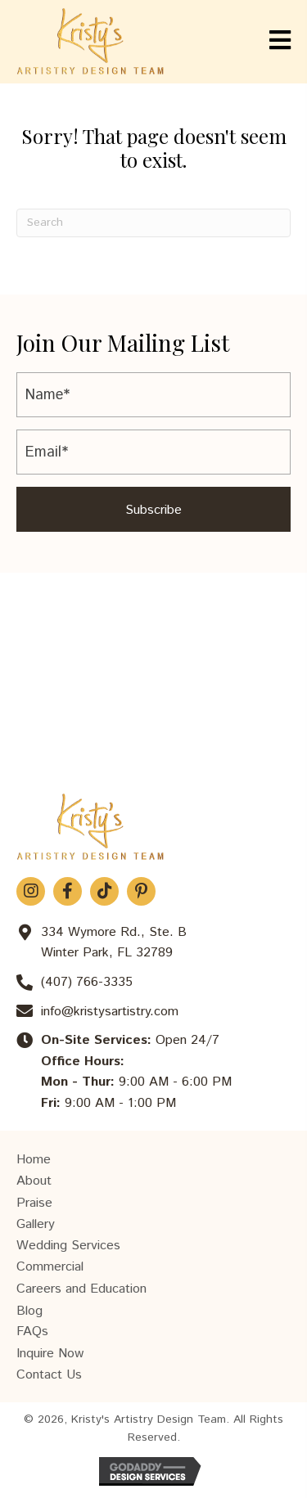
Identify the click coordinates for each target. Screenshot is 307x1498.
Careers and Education (81, 1289)
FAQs (32, 1331)
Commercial (50, 1266)
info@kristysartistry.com (109, 1011)
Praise (34, 1203)
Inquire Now (50, 1353)
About (34, 1181)
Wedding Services (68, 1245)
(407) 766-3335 (87, 982)
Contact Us (49, 1374)
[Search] (153, 223)
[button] (153, 509)
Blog (29, 1311)
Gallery (35, 1224)
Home (33, 1159)
